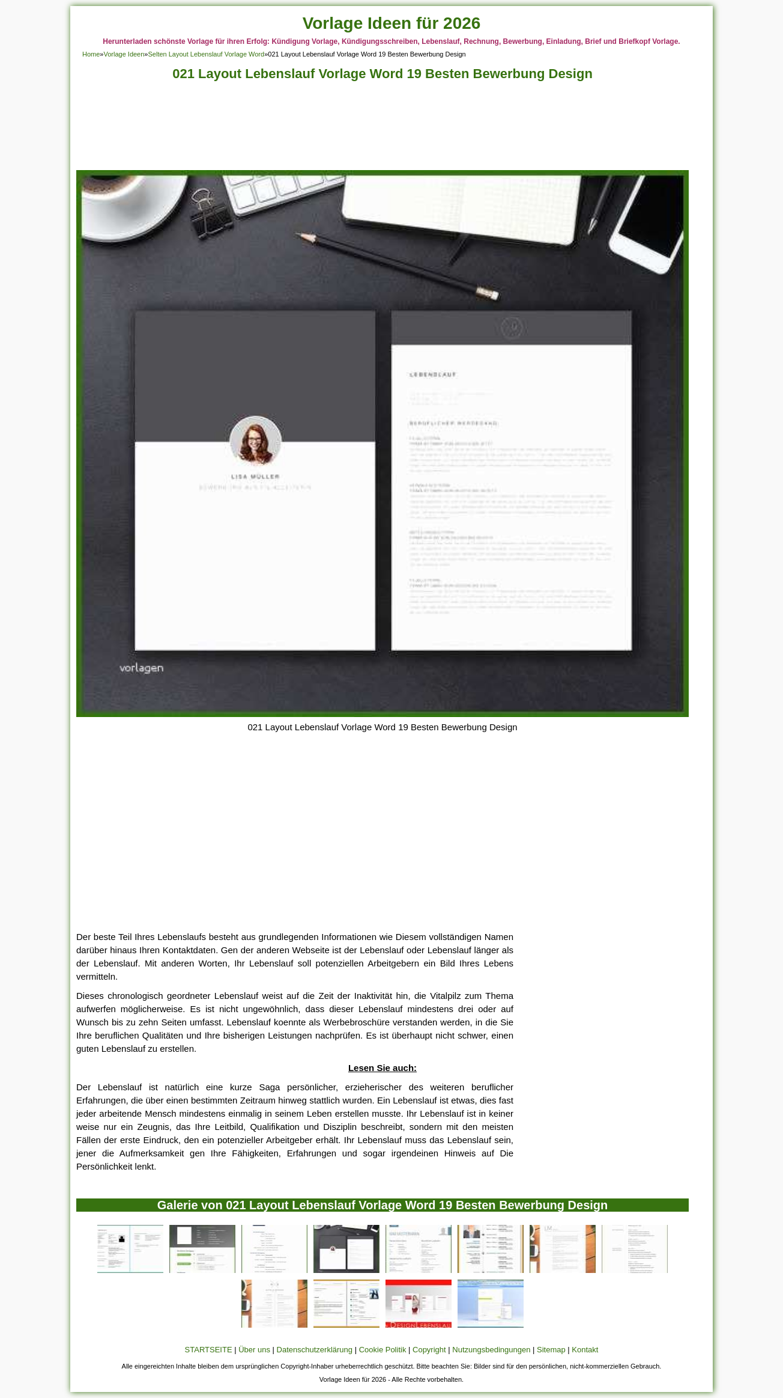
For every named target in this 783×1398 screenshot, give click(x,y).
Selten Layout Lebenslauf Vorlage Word (206, 54)
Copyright (429, 1349)
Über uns (254, 1349)
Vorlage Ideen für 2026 (392, 23)
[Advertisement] (382, 129)
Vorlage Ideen (123, 54)
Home (91, 54)
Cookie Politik (383, 1349)
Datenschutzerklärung (314, 1349)
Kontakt (585, 1349)
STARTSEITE (208, 1349)
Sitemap (551, 1349)
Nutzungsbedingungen (491, 1349)
